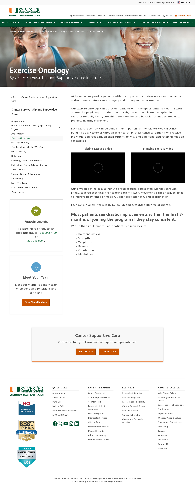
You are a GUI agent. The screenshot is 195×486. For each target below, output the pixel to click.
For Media (163, 440)
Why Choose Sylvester (168, 393)
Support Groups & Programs (25, 174)
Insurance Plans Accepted (64, 411)
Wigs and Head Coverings (24, 188)
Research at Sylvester (132, 393)
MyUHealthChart (60, 415)
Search (168, 16)
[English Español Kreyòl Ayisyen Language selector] (184, 2)
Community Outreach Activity (132, 420)
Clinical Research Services (134, 406)
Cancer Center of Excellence (171, 405)
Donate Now (155, 16)
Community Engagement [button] (153, 23)
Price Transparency (97, 436)
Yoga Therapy (18, 192)
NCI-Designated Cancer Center (169, 399)
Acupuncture (18, 121)
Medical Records (96, 431)
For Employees (135, 478)
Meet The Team (19, 183)
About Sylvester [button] (181, 23)
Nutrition (16, 156)
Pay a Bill (102, 16)
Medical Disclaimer (62, 478)
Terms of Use (77, 478)
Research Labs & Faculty (133, 402)
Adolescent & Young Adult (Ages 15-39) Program (31, 128)
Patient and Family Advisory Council (29, 165)
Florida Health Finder (98, 440)
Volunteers (163, 436)
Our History (163, 409)
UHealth (142, 3)
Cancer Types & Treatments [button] (38, 23)
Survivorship (17, 179)
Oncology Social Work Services (26, 161)
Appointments (77, 16)
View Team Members (36, 302)
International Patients (136, 16)
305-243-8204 (35, 241)
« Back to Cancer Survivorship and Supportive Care (34, 99)
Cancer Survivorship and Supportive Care (34, 112)
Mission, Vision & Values (169, 418)
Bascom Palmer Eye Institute (161, 3)
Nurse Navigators (96, 414)
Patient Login (183, 16)
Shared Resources (130, 411)
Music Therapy (18, 152)
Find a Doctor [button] (9, 23)
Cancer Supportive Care (99, 398)
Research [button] (94, 23)
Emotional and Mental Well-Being (28, 147)
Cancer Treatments (97, 393)
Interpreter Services (97, 418)
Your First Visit (95, 402)
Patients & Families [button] (69, 23)
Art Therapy (17, 134)
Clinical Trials (94, 422)
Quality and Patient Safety (170, 422)
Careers (161, 431)
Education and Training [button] (120, 23)
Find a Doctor (58, 398)
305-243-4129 (48, 233)
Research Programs (131, 398)
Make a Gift (58, 406)
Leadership (163, 427)
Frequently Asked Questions (96, 407)
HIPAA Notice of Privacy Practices (114, 478)
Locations (90, 16)
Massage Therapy (20, 143)
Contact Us (163, 444)
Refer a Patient (115, 16)
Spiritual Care (18, 170)
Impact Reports (165, 414)
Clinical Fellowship (131, 415)
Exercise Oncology (20, 138)
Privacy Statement (91, 478)
